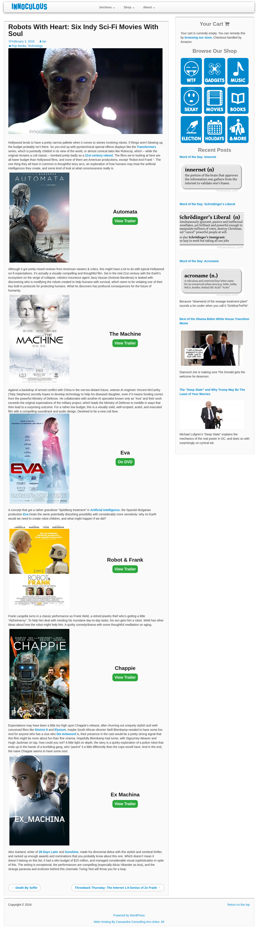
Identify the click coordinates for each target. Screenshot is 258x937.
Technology (35, 46)
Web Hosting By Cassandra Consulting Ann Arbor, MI (129, 921)
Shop (129, 7)
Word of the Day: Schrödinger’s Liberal (207, 204)
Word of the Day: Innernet (198, 157)
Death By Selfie (24, 887)
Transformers (146, 147)
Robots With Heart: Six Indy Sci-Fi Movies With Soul (83, 30)
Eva (25, 514)
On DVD (125, 462)
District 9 (41, 729)
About (149, 7)
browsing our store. (199, 37)
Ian (44, 41)
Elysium (60, 729)
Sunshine (71, 852)
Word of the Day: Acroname (199, 261)
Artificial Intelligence (105, 510)
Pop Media (19, 46)
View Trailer (125, 221)
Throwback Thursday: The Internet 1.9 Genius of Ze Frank (118, 887)
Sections (107, 7)
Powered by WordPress (129, 915)
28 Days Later (48, 852)
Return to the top (238, 904)
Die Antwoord (66, 734)
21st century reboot (99, 155)
